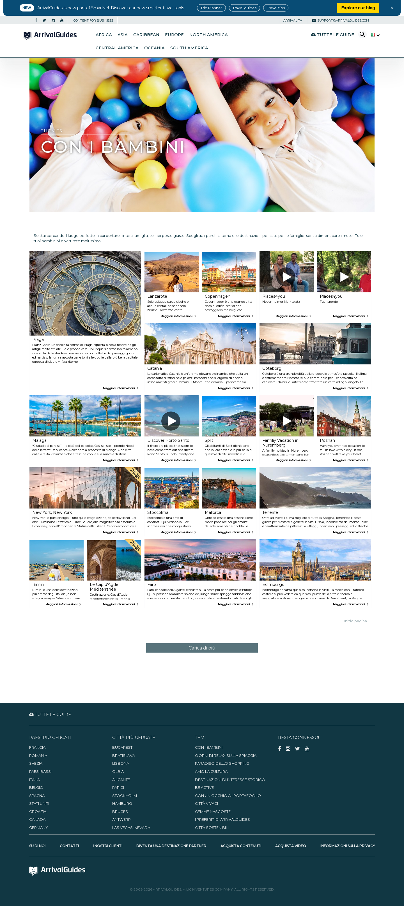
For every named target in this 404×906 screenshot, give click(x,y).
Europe (174, 34)
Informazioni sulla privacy (347, 846)
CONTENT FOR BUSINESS (93, 20)
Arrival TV (292, 20)
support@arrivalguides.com (340, 20)
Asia (123, 34)
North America (208, 34)
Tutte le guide (332, 34)
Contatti (69, 846)
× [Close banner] (391, 8)
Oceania (154, 47)
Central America (117, 47)
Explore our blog (358, 7)
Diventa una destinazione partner (171, 846)
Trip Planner (211, 8)
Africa (104, 34)
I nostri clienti (107, 846)
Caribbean (146, 34)
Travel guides (244, 8)
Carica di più (202, 648)
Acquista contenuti (241, 846)
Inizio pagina (355, 621)
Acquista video (290, 846)
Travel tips (276, 8)
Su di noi (37, 846)
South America (189, 47)
